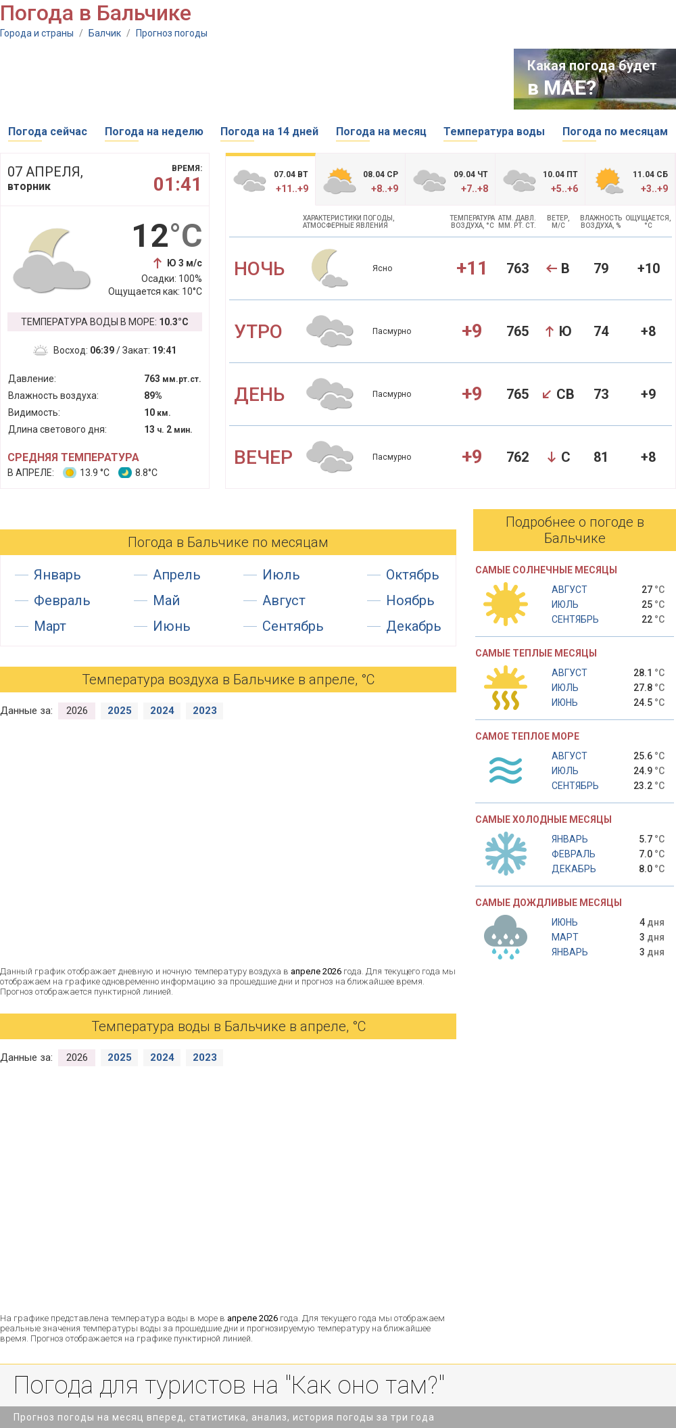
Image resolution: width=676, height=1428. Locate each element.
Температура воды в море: (105, 321)
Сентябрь (293, 626)
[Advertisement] (246, 79)
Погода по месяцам (615, 131)
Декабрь (413, 626)
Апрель (177, 575)
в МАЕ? (561, 87)
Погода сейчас (47, 131)
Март (50, 626)
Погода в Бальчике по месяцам (228, 542)
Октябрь (412, 575)
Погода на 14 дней (269, 131)
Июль (281, 575)
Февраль (62, 600)
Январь (57, 575)
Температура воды (494, 131)
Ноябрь (410, 600)
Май (166, 600)
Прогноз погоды (172, 33)
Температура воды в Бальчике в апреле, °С (228, 1026)
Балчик (105, 33)
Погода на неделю (154, 131)
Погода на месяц (381, 131)
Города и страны (37, 33)
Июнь (172, 626)
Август (284, 600)
